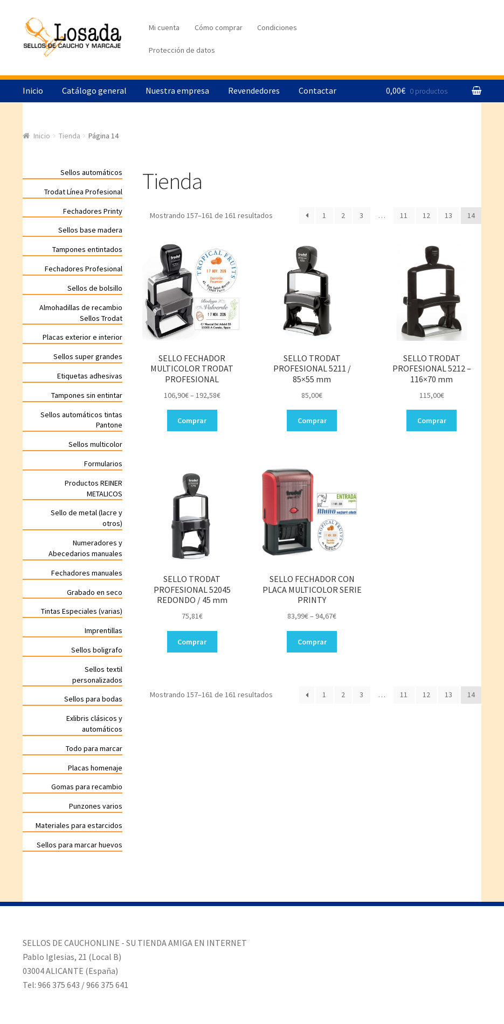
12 (426, 215)
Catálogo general (94, 90)
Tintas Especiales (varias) (81, 611)
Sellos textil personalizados (97, 674)
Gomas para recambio (86, 786)
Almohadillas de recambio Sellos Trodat (80, 313)
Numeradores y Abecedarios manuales (85, 548)
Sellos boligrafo (96, 650)
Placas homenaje (95, 768)
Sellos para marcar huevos (79, 845)
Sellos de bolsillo (94, 288)
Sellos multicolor (95, 444)
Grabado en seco (94, 592)
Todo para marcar (94, 748)
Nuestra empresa (177, 90)
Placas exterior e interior (82, 337)
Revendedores (254, 90)
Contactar (317, 90)
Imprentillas (103, 630)
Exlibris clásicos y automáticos (94, 723)
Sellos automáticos (91, 172)
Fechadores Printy (92, 211)
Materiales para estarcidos (79, 825)
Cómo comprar (219, 27)
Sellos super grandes (87, 356)
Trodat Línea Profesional (83, 192)
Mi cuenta (164, 27)
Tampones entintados (87, 249)
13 (448, 215)
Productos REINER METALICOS (93, 488)
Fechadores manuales (86, 573)
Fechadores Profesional (83, 268)
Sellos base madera (90, 230)
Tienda (69, 136)
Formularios (103, 463)
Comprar (191, 420)
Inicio (33, 90)
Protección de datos (182, 50)
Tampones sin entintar (86, 395)
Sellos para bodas (93, 699)
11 (404, 215)
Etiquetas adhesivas (89, 376)
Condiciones (277, 27)
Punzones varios (95, 806)
